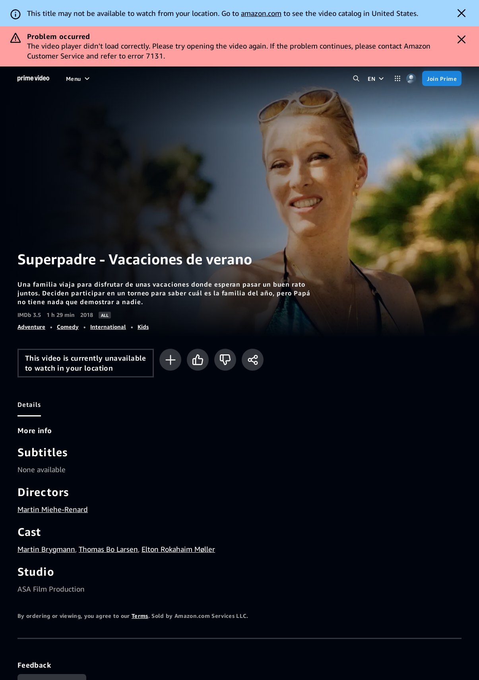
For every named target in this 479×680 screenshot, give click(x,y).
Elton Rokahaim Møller (178, 549)
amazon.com (261, 13)
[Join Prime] (442, 78)
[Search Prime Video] (356, 78)
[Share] (253, 360)
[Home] (33, 78)
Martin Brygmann (46, 549)
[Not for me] (225, 360)
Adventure (31, 326)
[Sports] (161, 78)
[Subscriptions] (234, 78)
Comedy (68, 326)
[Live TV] (190, 78)
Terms (140, 615)
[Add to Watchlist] (170, 360)
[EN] (376, 78)
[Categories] (397, 78)
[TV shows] (129, 78)
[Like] (198, 360)
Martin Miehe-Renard (52, 509)
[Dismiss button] (461, 13)
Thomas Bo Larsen (108, 549)
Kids (143, 326)
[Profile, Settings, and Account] (411, 78)
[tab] (29, 404)
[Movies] (97, 78)
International (108, 326)
